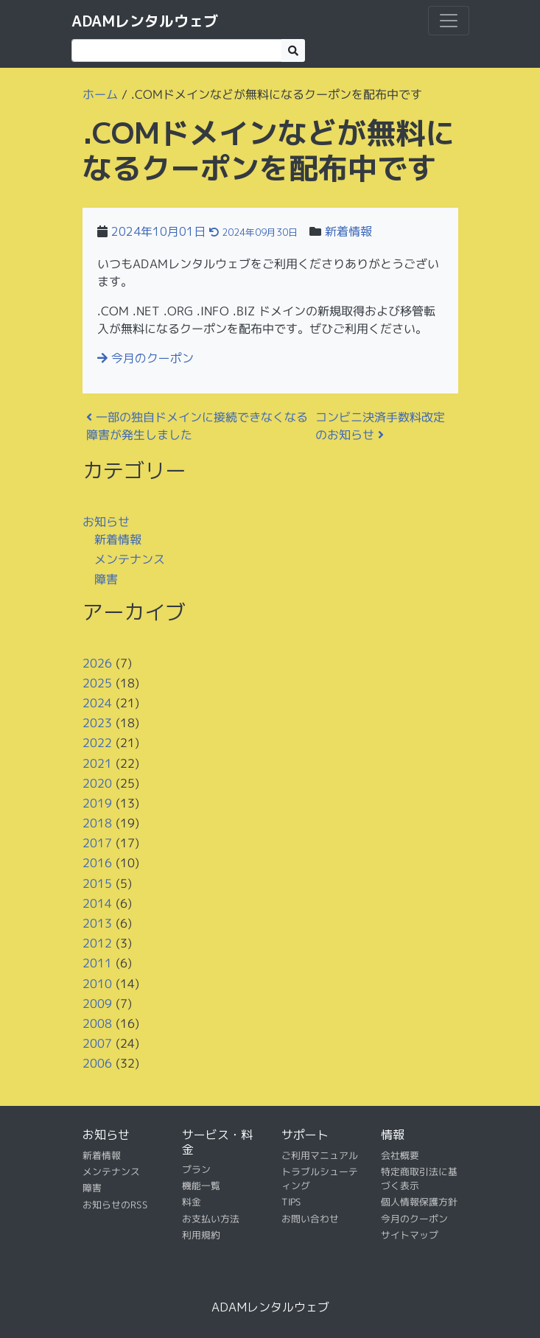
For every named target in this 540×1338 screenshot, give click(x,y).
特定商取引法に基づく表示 (418, 1178)
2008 (96, 1023)
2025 (96, 683)
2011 (96, 963)
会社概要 (399, 1154)
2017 (96, 843)
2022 (96, 743)
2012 (96, 943)
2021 (96, 762)
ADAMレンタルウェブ (144, 20)
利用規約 (200, 1234)
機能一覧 (200, 1185)
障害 (105, 579)
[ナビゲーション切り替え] (448, 20)
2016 (96, 863)
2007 (96, 1043)
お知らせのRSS (114, 1204)
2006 (96, 1063)
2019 (96, 803)
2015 (96, 883)
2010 (96, 983)
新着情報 (348, 231)
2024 (96, 703)
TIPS (291, 1201)
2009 (96, 1003)
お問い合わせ (309, 1218)
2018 (96, 823)
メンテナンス (129, 558)
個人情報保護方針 (418, 1201)
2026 (96, 662)
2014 (96, 903)
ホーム (99, 94)
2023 (96, 723)
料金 (190, 1201)
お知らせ (106, 521)
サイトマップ (409, 1234)
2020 (96, 782)
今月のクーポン (145, 358)
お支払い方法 (210, 1218)
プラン (195, 1169)
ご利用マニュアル (319, 1154)
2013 (96, 923)
